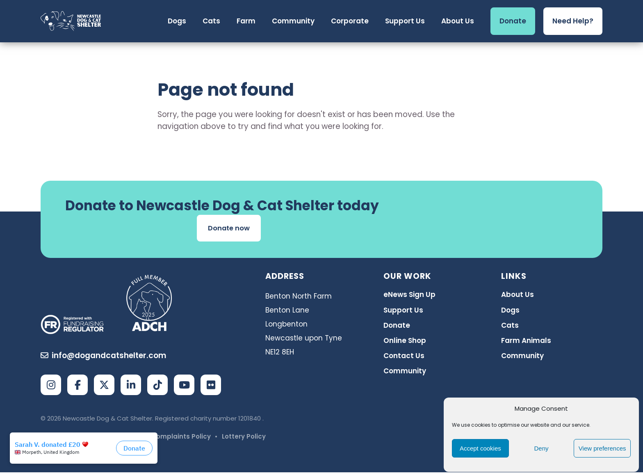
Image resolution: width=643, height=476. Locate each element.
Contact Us (403, 358)
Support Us (403, 312)
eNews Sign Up (409, 296)
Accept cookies (480, 448)
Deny (541, 448)
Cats (510, 327)
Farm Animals (526, 342)
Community (404, 373)
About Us (517, 296)
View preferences (602, 448)
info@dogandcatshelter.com (103, 359)
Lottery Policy (244, 440)
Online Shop (404, 342)
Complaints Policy (181, 440)
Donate (396, 327)
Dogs (510, 312)
